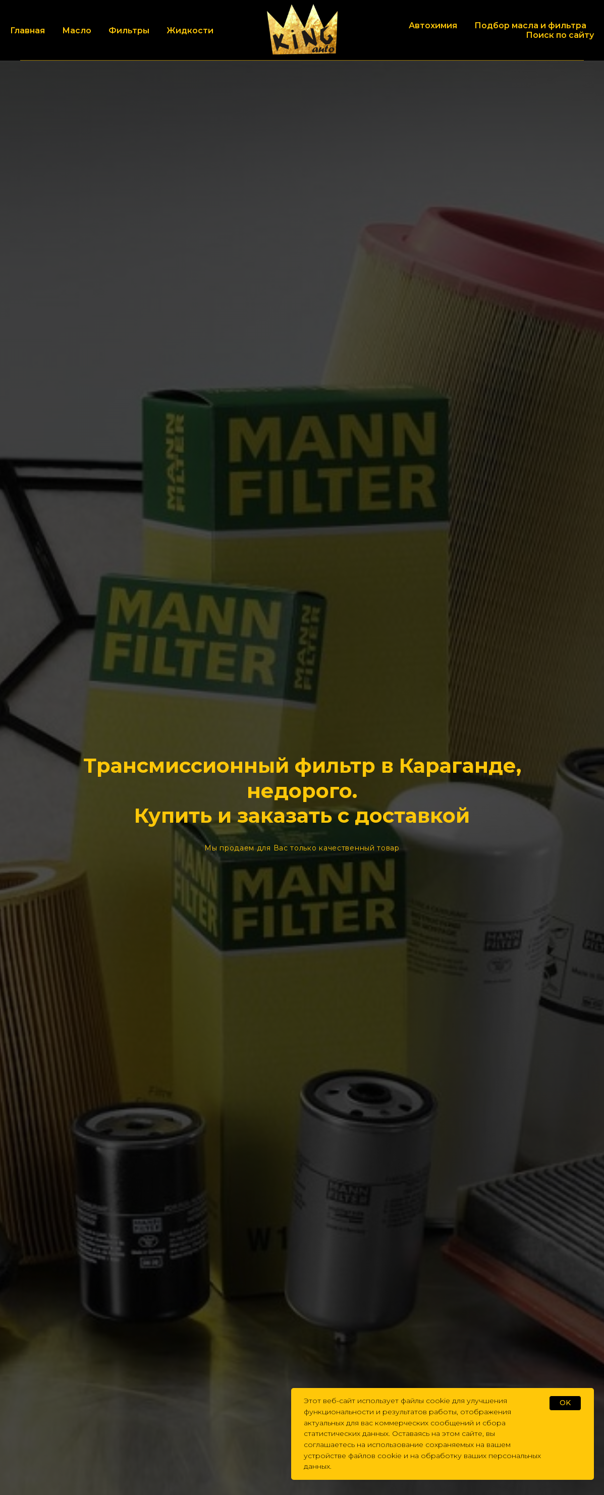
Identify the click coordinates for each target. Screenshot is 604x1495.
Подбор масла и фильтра (530, 25)
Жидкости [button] (190, 30)
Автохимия (433, 25)
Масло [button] (76, 30)
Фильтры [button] (128, 30)
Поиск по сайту (560, 35)
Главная (27, 30)
